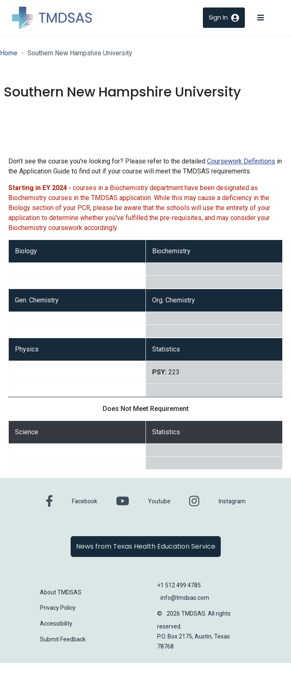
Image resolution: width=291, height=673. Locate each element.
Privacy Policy (58, 607)
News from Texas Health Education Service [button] (145, 546)
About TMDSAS (60, 592)
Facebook (84, 501)
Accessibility (56, 623)
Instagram (232, 501)
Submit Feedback (63, 639)
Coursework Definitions (241, 161)
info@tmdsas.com (184, 597)
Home (8, 53)
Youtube (159, 501)
